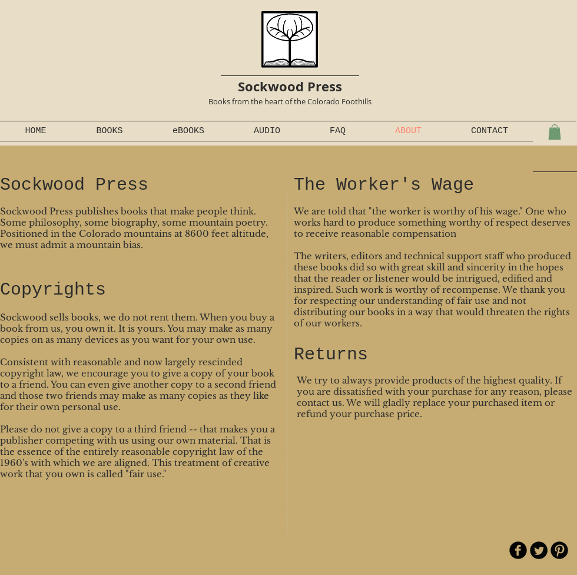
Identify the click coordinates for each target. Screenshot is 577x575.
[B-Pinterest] (559, 550)
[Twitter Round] (539, 550)
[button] (554, 132)
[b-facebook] (518, 550)
